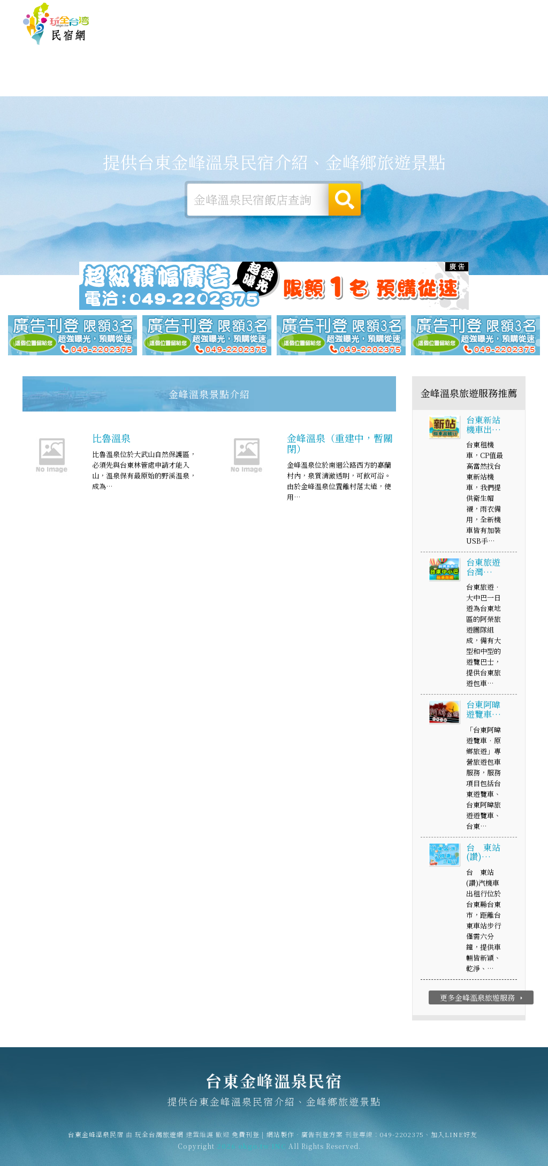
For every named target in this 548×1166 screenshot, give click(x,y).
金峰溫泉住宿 (94, 81)
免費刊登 (362, 11)
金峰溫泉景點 (454, 91)
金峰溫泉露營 (154, 82)
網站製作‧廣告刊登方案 (421, 11)
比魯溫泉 (111, 439)
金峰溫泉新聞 (394, 89)
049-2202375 (402, 1138)
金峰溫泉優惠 (334, 87)
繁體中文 (496, 10)
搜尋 (345, 200)
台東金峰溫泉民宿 (56, 24)
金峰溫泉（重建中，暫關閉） (340, 444)
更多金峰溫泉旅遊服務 (482, 999)
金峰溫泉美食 (274, 85)
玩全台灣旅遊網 (317, 11)
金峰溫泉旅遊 (214, 83)
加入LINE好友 (454, 1138)
